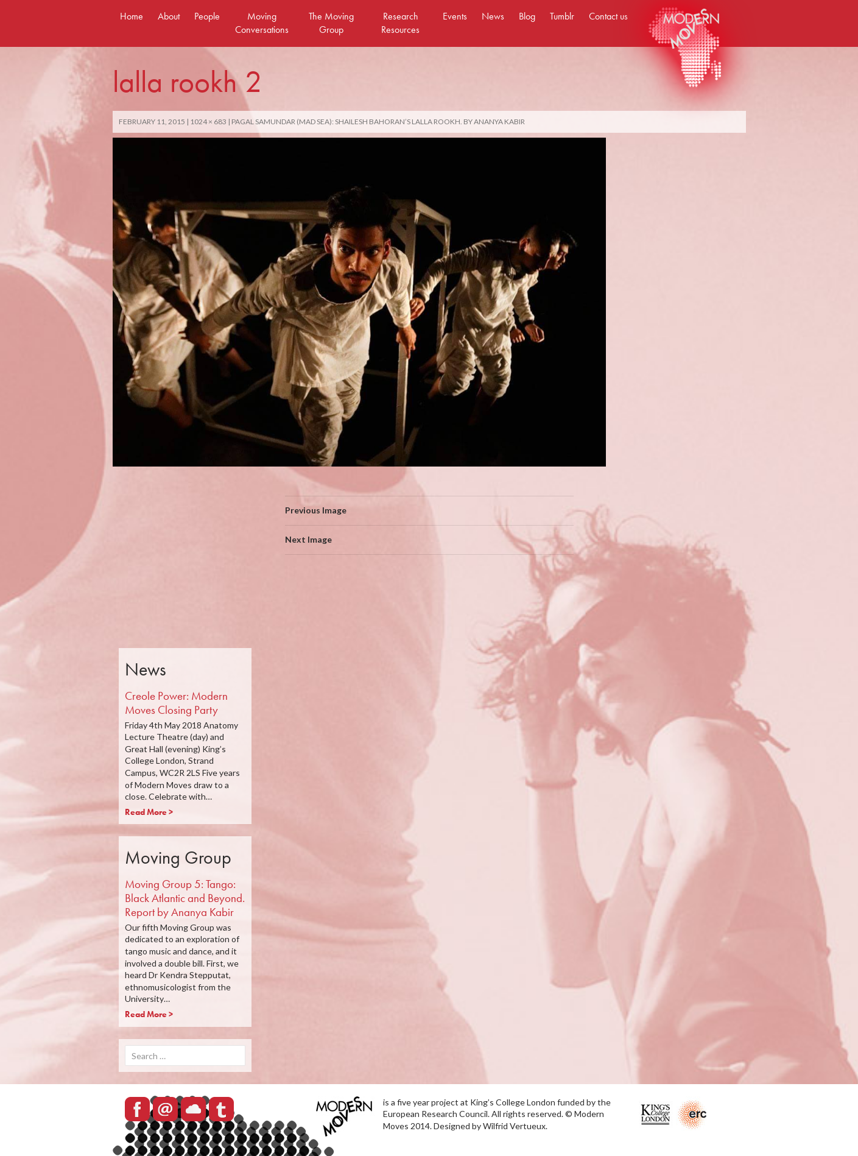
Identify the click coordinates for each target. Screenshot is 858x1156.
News (493, 16)
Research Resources (400, 23)
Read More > (149, 811)
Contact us (608, 16)
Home (131, 16)
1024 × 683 (208, 121)
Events (455, 16)
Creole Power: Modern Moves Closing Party (176, 702)
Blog (527, 16)
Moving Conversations (262, 23)
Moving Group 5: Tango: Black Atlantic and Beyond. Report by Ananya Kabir (185, 898)
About (169, 16)
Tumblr (562, 16)
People (207, 16)
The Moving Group (331, 23)
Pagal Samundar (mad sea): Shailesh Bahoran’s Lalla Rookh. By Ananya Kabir (378, 121)
